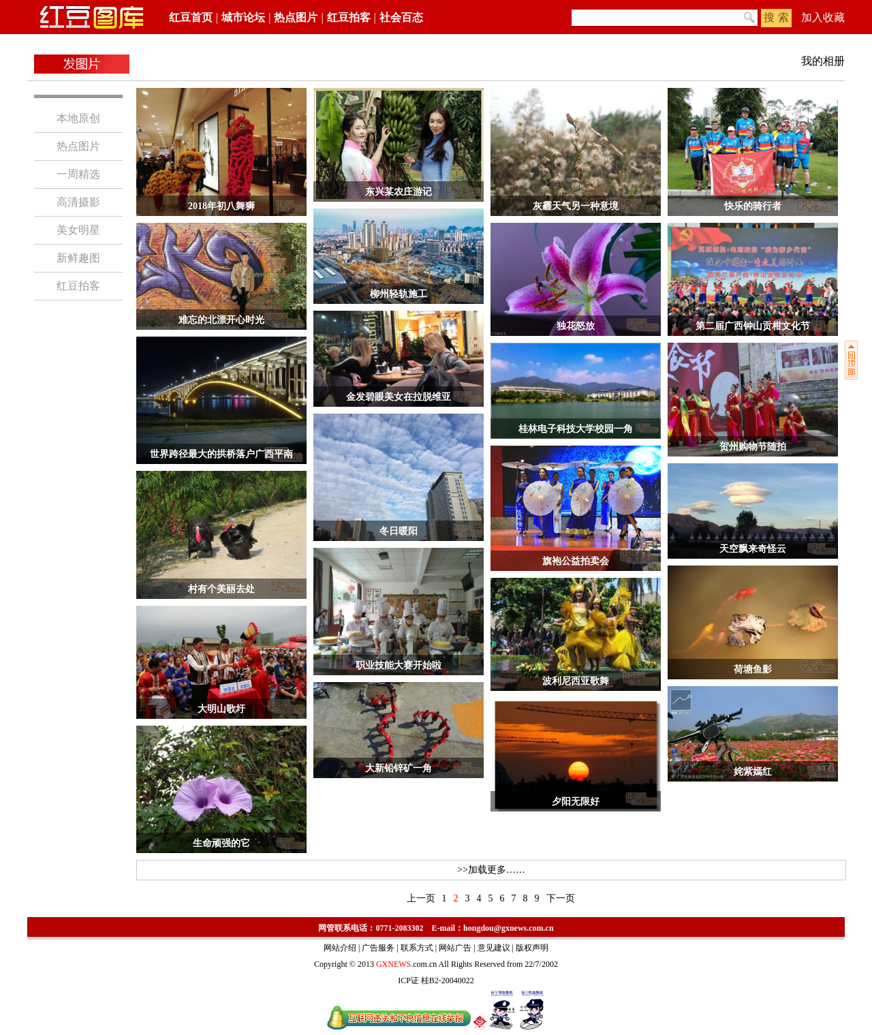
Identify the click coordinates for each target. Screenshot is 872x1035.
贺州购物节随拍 (752, 447)
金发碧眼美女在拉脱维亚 (398, 397)
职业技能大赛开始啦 (398, 665)
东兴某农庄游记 (398, 192)
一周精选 (78, 174)
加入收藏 (823, 17)
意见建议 (494, 948)
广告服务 (378, 948)
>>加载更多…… (491, 870)
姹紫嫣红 (753, 772)
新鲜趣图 (78, 258)
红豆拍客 (349, 17)
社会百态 (401, 17)
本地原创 (78, 118)
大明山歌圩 (221, 709)
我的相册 (823, 61)
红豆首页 (191, 17)
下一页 (560, 898)
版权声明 (532, 948)
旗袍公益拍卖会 (575, 561)
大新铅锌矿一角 (398, 768)
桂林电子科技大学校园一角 (575, 429)
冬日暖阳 (398, 531)
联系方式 (417, 948)
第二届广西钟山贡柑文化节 (753, 326)
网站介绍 (340, 948)
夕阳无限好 (576, 802)
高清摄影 (78, 202)
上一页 (421, 898)
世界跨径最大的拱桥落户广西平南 (221, 454)
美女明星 (78, 230)
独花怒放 (576, 326)
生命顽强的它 (221, 843)
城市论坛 (243, 17)
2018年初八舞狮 (221, 206)
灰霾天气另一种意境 (576, 206)
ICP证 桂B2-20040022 (436, 980)
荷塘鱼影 (753, 669)
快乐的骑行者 (752, 206)
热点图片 (295, 17)
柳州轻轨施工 (398, 294)
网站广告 (455, 948)
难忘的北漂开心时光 (221, 320)
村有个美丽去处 (221, 589)
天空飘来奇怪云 (752, 549)
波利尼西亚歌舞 (575, 681)
